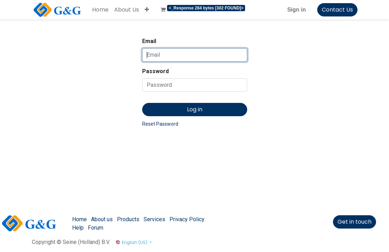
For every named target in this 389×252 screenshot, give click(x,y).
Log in (194, 109)
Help (78, 227)
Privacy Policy (186, 219)
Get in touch (354, 222)
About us (102, 219)
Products (128, 219)
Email (149, 41)
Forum (95, 227)
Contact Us (337, 10)
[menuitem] (100, 10)
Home (79, 219)
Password (155, 71)
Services (154, 219)
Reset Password (160, 124)
